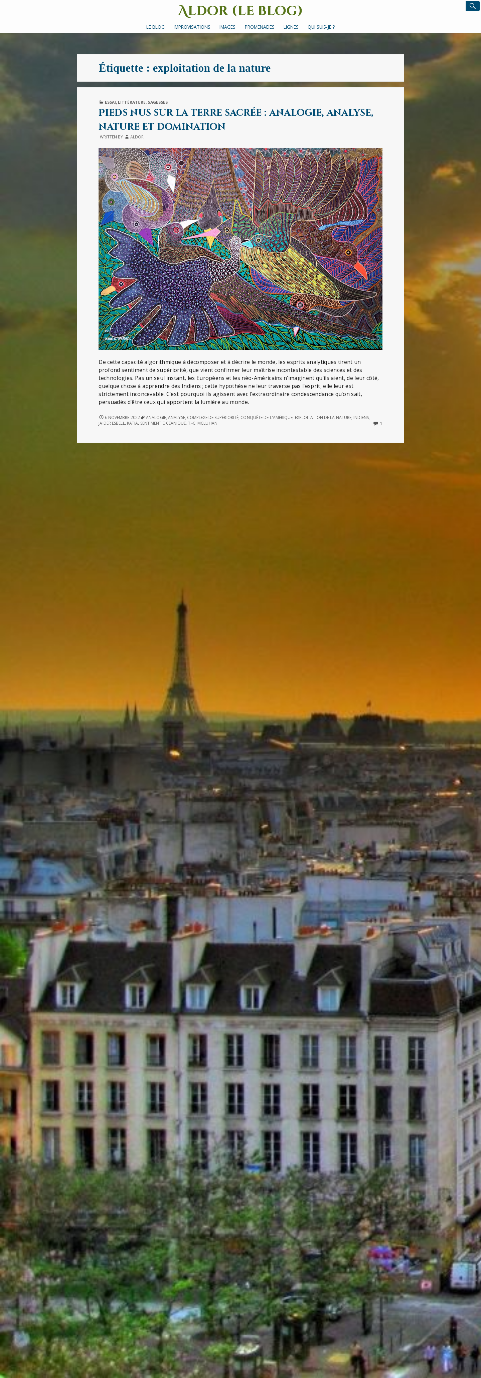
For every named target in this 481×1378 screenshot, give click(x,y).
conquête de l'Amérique (266, 417)
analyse (176, 417)
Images (227, 27)
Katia (132, 423)
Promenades (260, 27)
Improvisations (192, 27)
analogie (156, 417)
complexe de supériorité (212, 417)
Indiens (361, 417)
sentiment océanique (163, 423)
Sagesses (158, 102)
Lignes (291, 27)
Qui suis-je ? (321, 27)
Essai (110, 102)
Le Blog (155, 27)
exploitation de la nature (323, 417)
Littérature (132, 102)
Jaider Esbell (112, 423)
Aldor (137, 137)
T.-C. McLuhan (202, 423)
